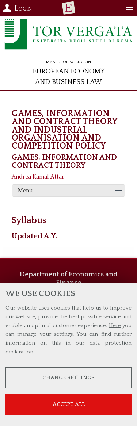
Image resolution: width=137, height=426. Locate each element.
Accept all (69, 404)
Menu (25, 190)
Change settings (68, 378)
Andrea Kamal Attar (38, 176)
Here (115, 325)
